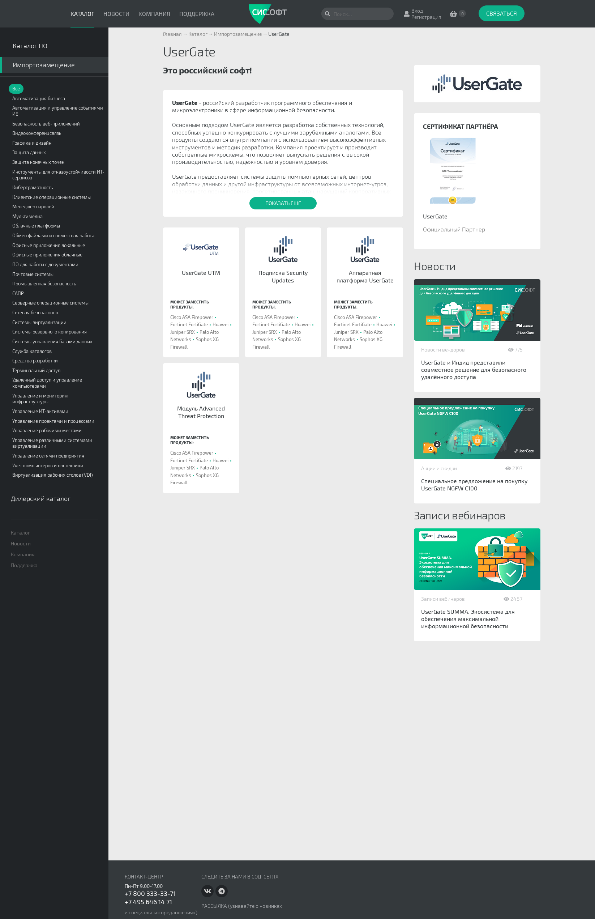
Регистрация (426, 17)
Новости (116, 13)
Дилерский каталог (40, 498)
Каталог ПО (30, 46)
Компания (154, 13)
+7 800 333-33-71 (150, 893)
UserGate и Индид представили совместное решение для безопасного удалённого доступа (473, 369)
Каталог (82, 13)
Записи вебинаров (443, 599)
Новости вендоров (443, 349)
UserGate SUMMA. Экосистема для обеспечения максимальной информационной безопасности (468, 618)
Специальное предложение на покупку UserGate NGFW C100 (474, 484)
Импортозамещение (44, 65)
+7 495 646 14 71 (148, 902)
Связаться (501, 13)
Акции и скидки (439, 468)
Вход (417, 11)
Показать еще (283, 203)
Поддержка (196, 13)
